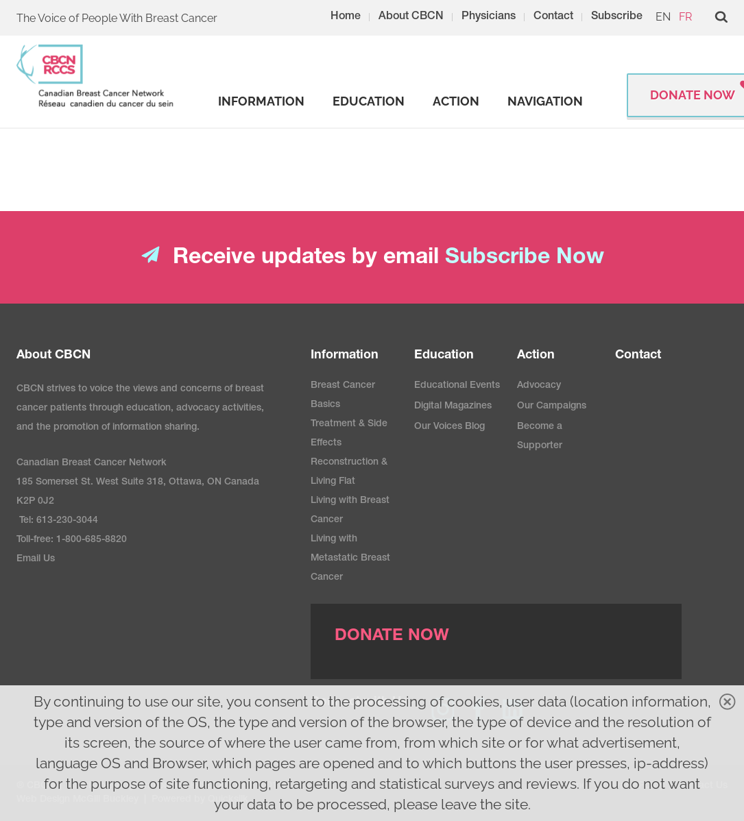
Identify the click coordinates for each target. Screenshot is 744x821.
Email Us (35, 559)
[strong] (261, 101)
